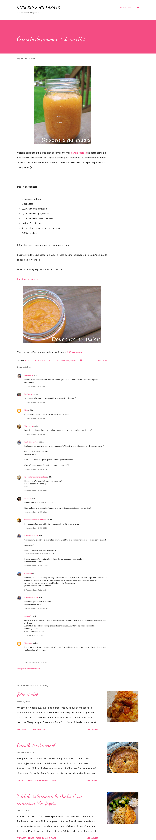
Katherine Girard (31, 442)
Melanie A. (28, 375)
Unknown (28, 643)
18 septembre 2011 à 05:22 (35, 528)
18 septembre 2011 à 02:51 (35, 490)
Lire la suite (92, 729)
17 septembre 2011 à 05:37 (35, 402)
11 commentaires (36, 729)
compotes (40, 361)
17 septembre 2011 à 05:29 (35, 386)
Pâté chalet (27, 694)
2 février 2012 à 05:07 (33, 635)
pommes (74, 361)
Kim (26, 410)
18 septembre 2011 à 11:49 (35, 565)
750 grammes (74, 352)
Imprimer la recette (27, 279)
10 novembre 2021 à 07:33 (35, 662)
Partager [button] (102, 361)
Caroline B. (29, 426)
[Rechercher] (125, 7)
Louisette (28, 394)
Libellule (27, 498)
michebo (28, 573)
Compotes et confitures (57, 361)
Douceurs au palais (38, 7)
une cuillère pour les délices (35, 477)
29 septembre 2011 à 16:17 (35, 590)
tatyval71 (28, 616)
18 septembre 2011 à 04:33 (35, 512)
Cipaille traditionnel (36, 745)
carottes (30, 361)
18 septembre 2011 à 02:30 (35, 469)
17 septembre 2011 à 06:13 (35, 434)
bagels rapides (79, 152)
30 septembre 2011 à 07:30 (35, 608)
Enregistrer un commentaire (28, 668)
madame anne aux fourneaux (36, 519)
